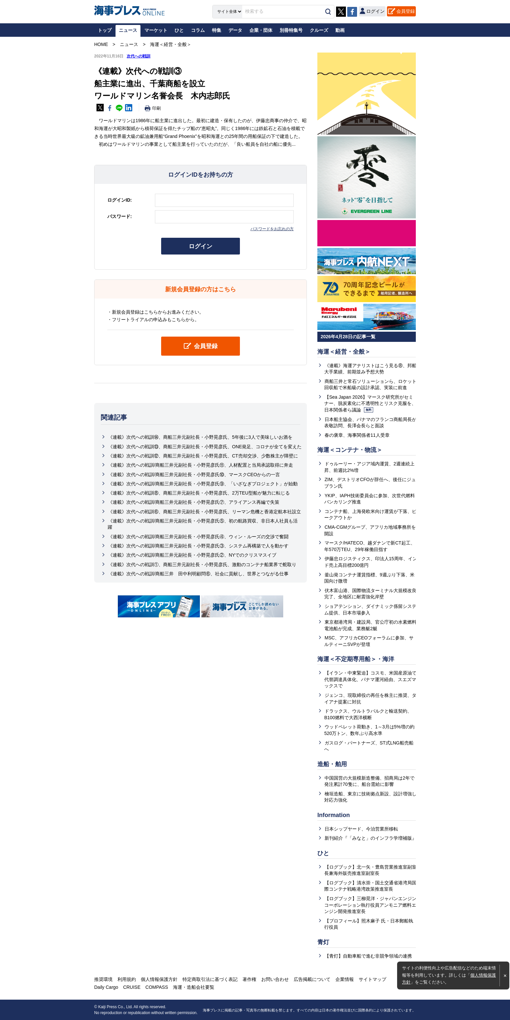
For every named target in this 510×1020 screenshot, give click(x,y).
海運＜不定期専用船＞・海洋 (355, 659)
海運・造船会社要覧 (193, 987)
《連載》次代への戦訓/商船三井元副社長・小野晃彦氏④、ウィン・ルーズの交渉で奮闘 (198, 536)
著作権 (249, 979)
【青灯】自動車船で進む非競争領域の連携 (368, 956)
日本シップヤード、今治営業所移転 (361, 829)
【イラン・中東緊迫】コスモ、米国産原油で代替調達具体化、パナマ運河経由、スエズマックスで (370, 679)
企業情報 (344, 979)
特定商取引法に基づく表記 (210, 979)
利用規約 (126, 979)
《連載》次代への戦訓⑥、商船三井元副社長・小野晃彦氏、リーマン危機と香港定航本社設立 (204, 511)
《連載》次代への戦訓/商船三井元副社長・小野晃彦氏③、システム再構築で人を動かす (198, 545)
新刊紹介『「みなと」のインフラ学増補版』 (370, 838)
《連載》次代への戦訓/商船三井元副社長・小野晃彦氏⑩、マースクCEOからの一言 (194, 474)
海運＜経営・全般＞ (344, 351)
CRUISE (131, 987)
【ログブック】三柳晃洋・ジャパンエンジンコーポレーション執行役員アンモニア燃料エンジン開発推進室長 (370, 905)
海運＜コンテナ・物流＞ (349, 450)
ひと (323, 853)
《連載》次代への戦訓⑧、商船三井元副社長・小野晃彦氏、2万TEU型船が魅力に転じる (199, 493)
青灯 (323, 942)
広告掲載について (312, 979)
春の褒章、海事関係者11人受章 (357, 435)
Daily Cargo (106, 987)
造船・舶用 (332, 764)
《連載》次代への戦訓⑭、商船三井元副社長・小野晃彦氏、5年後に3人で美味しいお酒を (200, 437)
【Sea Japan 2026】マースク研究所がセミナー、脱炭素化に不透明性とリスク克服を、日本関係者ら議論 (370, 403)
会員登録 (405, 11)
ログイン (200, 246)
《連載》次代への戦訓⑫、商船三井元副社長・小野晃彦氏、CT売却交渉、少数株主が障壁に (203, 455)
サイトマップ (372, 979)
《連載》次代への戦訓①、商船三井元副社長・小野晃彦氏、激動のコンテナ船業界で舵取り (202, 564)
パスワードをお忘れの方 (272, 229)
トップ (105, 30)
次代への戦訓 (138, 56)
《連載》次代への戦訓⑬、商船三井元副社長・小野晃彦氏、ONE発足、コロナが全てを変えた (205, 446)
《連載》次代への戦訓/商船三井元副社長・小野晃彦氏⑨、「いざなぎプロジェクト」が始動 (203, 483)
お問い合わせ (275, 979)
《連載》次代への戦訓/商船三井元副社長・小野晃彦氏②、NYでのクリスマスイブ (192, 555)
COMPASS (156, 987)
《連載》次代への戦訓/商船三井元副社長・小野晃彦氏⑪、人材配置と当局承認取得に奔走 (200, 465)
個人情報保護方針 (159, 979)
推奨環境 (103, 979)
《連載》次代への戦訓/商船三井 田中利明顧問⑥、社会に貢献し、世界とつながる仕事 (198, 573)
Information (333, 815)
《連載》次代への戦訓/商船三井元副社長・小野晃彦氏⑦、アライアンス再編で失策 (193, 502)
